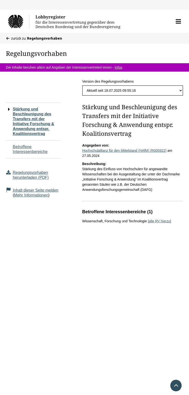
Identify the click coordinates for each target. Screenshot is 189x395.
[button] (178, 21)
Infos (118, 67)
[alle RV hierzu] (159, 221)
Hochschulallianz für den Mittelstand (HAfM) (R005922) (124, 150)
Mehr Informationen (31, 195)
